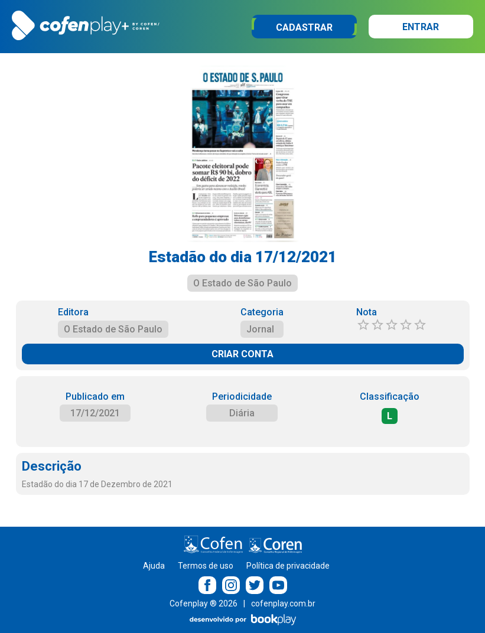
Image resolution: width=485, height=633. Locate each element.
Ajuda (154, 565)
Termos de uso (205, 565)
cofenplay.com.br (283, 603)
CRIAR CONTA (242, 354)
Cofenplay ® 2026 (203, 603)
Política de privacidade (288, 565)
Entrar (420, 26)
